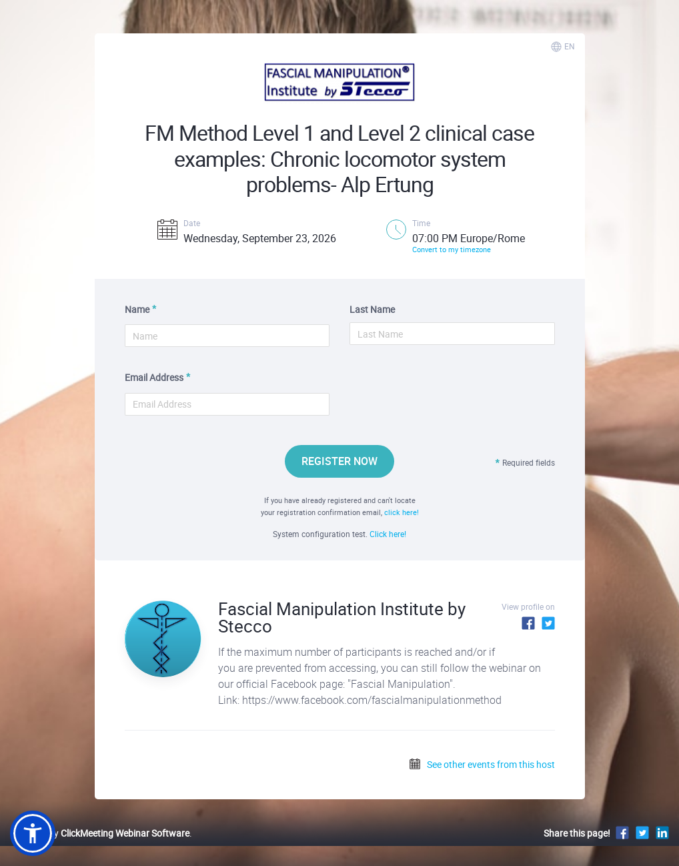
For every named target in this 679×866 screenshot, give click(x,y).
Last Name (372, 309)
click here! (401, 512)
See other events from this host (481, 764)
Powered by (99, 833)
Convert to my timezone (451, 249)
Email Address (154, 377)
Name (137, 309)
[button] (32, 833)
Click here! (388, 533)
